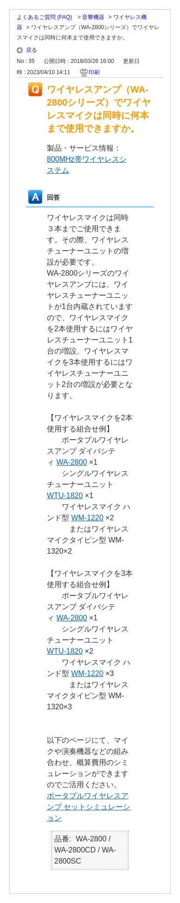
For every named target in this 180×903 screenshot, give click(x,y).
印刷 (94, 72)
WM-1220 (87, 518)
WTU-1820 (65, 495)
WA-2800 (71, 462)
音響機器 (93, 17)
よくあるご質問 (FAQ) (45, 17)
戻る (31, 50)
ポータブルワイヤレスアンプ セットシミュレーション (88, 807)
